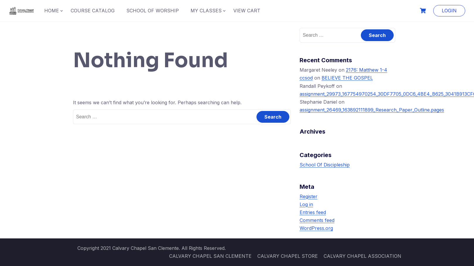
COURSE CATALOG (93, 11)
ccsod (306, 78)
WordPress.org (316, 228)
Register (308, 196)
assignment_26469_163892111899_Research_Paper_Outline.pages (372, 110)
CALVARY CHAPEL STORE (287, 256)
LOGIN (449, 11)
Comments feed (317, 220)
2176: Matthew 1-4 (366, 70)
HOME (51, 11)
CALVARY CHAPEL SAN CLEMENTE (210, 256)
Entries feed (313, 212)
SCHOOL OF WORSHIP (152, 11)
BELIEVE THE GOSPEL (347, 78)
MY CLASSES (206, 11)
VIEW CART (246, 11)
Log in (306, 204)
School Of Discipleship (325, 165)
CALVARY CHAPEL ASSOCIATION (362, 256)
